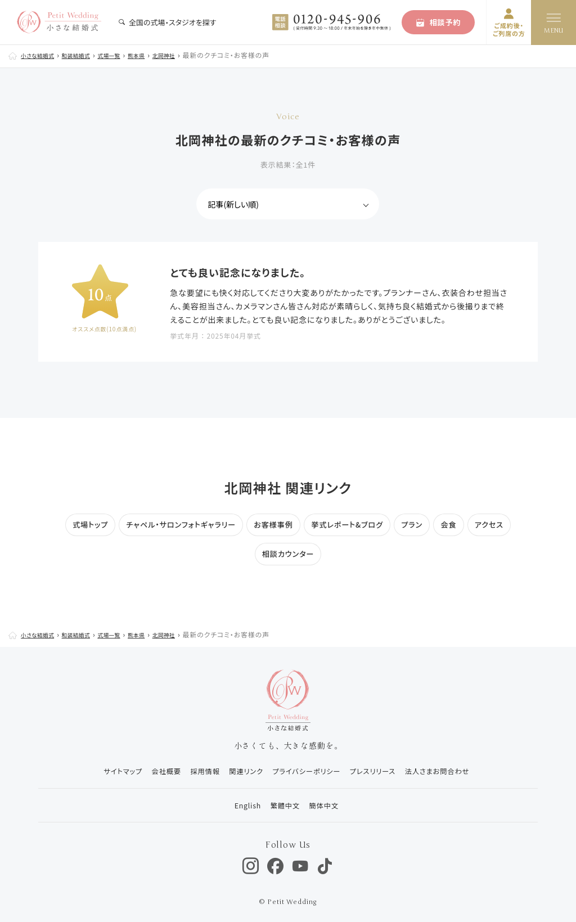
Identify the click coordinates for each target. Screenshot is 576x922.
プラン (419, 524)
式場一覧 (129, 55)
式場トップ (79, 524)
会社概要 (148, 770)
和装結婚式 (89, 55)
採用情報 (192, 770)
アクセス (500, 524)
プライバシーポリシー (307, 770)
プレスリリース (380, 770)
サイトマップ (99, 770)
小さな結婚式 (42, 55)
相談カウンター (288, 553)
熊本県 (162, 55)
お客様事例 (273, 524)
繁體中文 (281, 802)
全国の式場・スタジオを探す (167, 22)
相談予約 (438, 22)
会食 (457, 524)
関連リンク (240, 770)
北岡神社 (194, 55)
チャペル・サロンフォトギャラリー (175, 524)
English (238, 802)
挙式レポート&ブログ (351, 524)
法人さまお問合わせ (452, 770)
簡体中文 (325, 802)
